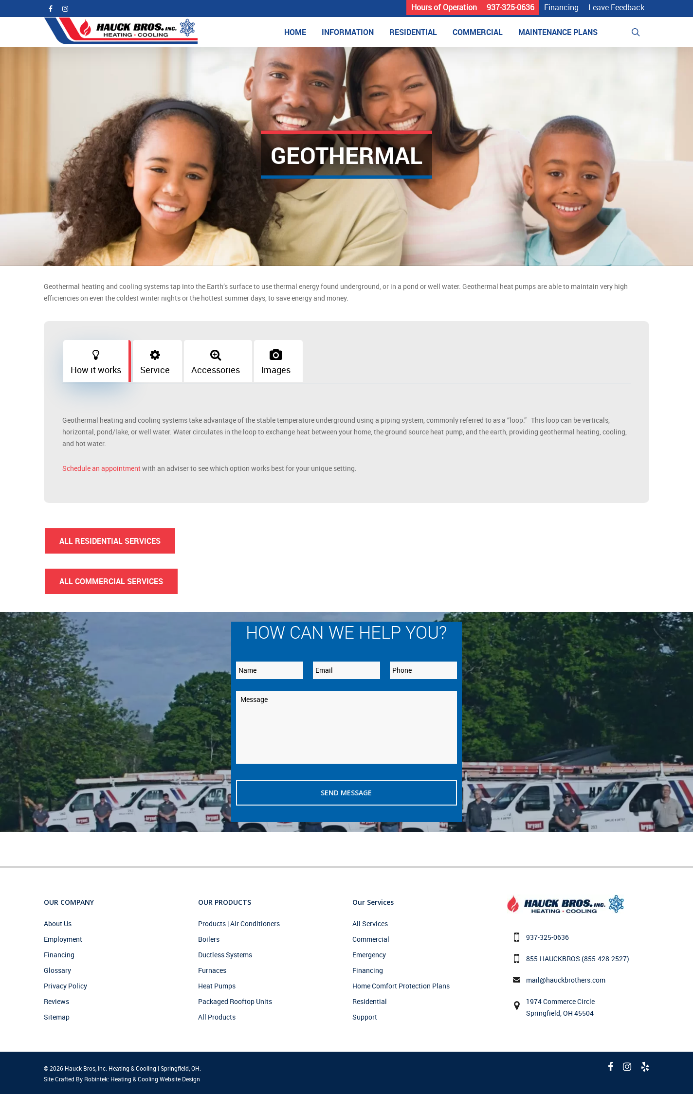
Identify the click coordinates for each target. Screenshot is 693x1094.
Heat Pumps (217, 985)
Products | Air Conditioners (239, 923)
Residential (369, 1001)
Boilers (208, 939)
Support (364, 1017)
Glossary (57, 970)
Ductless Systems (225, 954)
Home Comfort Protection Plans (401, 985)
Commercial (370, 939)
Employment (63, 939)
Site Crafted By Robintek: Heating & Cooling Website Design (122, 1079)
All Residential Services (110, 541)
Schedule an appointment (90, 468)
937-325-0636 (547, 937)
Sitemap (57, 1017)
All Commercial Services (111, 581)
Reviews (56, 1001)
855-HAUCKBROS (553, 958)
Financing (59, 954)
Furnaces (212, 970)
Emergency (369, 954)
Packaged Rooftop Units (235, 1001)
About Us (58, 923)
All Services (370, 923)
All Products (217, 1017)
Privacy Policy (65, 985)
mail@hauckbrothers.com (565, 980)
